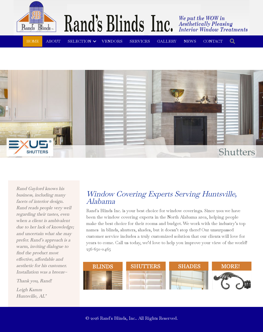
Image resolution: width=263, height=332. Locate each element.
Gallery (166, 41)
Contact (213, 41)
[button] (94, 41)
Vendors (112, 41)
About (53, 41)
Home (32, 41)
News (190, 41)
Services (140, 41)
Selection (79, 41)
